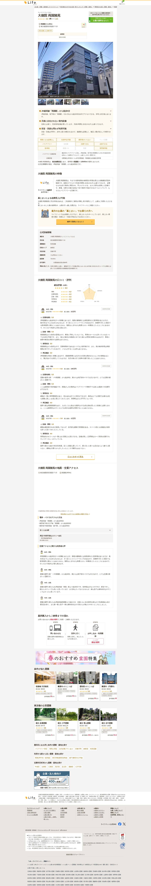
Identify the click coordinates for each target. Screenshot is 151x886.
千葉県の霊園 (41, 874)
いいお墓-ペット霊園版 (69, 864)
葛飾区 (71, 767)
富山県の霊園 (80, 874)
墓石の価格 (80, 810)
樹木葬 (62, 815)
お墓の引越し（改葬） (50, 817)
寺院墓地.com (97, 864)
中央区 (37, 767)
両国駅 (76, 161)
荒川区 (57, 767)
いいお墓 (30, 864)
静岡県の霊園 (41, 878)
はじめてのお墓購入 (50, 810)
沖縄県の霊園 (89, 885)
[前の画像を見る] (40, 70)
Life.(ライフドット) (40, 864)
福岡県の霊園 (116, 881)
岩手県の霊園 (50, 871)
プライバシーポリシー (43, 830)
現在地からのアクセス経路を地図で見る (75, 514)
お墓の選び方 (48, 815)
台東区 (44, 767)
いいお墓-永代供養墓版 (54, 864)
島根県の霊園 (41, 881)
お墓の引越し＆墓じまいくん (36, 868)
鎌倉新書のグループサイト (75, 854)
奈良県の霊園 (106, 878)
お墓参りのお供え (99, 812)
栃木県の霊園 (106, 871)
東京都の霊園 (50, 874)
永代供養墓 (63, 812)
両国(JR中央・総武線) (42, 758)
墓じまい (46, 819)
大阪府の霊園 (87, 878)
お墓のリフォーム (82, 815)
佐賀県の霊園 (31, 885)
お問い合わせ (63, 830)
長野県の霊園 (117, 874)
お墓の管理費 (81, 812)
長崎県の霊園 (41, 885)
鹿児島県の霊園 (79, 885)
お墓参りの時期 (98, 817)
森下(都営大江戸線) (76, 758)
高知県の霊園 (106, 881)
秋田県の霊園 (69, 871)
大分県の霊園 (59, 885)
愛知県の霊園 (50, 878)
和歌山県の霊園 (116, 878)
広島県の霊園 (59, 881)
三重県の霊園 (59, 878)
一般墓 (62, 810)
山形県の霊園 (78, 871)
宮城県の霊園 (59, 871)
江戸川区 (78, 767)
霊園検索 (29, 810)
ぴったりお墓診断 (32, 815)
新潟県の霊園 (70, 874)
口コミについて (55, 830)
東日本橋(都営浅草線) (59, 758)
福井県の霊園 (98, 874)
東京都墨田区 (56, 161)
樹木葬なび (80, 864)
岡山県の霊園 (50, 881)
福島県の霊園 (87, 871)
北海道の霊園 (31, 871)
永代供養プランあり (66, 749)
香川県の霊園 (87, 881)
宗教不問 (78, 749)
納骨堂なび (88, 864)
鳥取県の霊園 (31, 881)
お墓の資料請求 (31, 812)
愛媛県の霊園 (97, 881)
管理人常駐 (53, 749)
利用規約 (34, 830)
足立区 (64, 767)
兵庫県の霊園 (97, 878)
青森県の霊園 (41, 871)
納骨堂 (85, 749)
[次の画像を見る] (110, 70)
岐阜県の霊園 (31, 878)
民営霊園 (93, 749)
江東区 (50, 767)
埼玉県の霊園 (31, 874)
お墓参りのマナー (99, 810)
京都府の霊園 (78, 878)
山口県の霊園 (69, 881)
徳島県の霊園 (78, 881)
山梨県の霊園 (108, 874)
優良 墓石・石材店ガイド (110, 864)
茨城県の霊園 (97, 871)
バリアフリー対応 (41, 749)
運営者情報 (28, 830)
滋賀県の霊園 (69, 878)
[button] (101, 19)
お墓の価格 (47, 812)
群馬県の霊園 (116, 871)
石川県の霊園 (89, 874)
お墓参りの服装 (98, 815)
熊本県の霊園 (50, 885)
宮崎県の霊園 (69, 885)
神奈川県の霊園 (60, 874)
